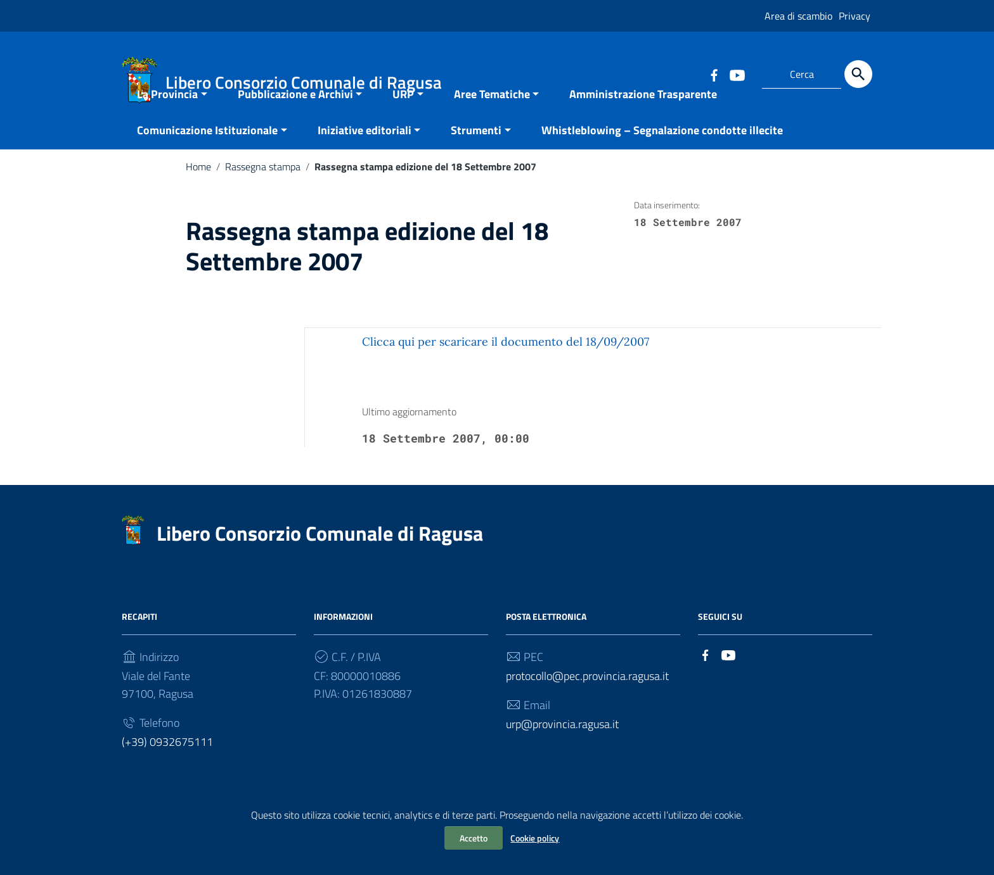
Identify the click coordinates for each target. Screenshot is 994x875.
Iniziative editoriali (364, 161)
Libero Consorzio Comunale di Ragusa (320, 564)
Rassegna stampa (262, 197)
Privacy (854, 15)
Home (198, 197)
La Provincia (167, 125)
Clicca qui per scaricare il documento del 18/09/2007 (505, 372)
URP (403, 125)
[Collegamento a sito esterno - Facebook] (713, 74)
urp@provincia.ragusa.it (562, 755)
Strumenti (476, 161)
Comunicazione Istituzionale (207, 161)
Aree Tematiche (492, 125)
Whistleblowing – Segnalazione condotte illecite (662, 161)
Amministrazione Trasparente (643, 125)
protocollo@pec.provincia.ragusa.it (587, 706)
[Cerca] (858, 74)
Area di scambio (798, 15)
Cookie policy (534, 838)
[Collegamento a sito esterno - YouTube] (736, 74)
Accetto (473, 838)
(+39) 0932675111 (167, 772)
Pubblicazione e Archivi (295, 125)
